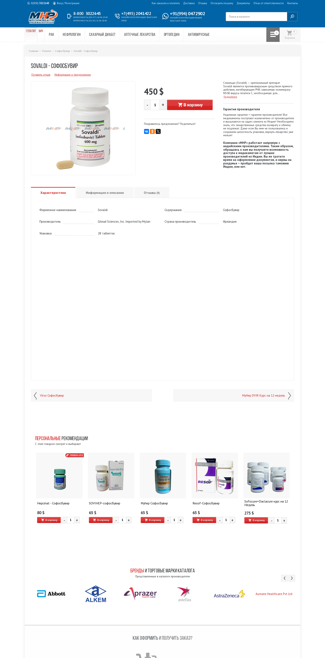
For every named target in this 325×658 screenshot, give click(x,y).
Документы (243, 3)
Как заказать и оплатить (166, 3)
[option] (59, 492)
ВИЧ (52, 35)
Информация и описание (105, 192)
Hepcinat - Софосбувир (52, 502)
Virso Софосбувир (52, 395)
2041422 (137, 13)
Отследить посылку (222, 3)
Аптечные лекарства (154, 35)
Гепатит (35, 35)
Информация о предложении (73, 74)
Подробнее (230, 96)
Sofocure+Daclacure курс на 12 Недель (265, 502)
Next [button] (292, 578)
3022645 (40, 3)
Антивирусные (213, 35)
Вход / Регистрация (68, 3)
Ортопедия (186, 35)
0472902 (187, 13)
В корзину (190, 104)
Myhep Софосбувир (154, 502)
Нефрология (86, 35)
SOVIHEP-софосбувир (103, 502)
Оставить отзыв (40, 74)
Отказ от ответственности (268, 3)
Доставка (189, 3)
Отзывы (202, 3)
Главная (33, 50)
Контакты (292, 3)
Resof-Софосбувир (205, 502)
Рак (66, 35)
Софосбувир (60, 50)
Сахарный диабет (117, 35)
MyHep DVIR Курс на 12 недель (263, 395)
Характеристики (53, 192)
